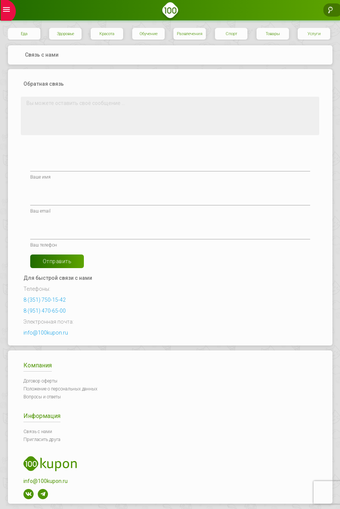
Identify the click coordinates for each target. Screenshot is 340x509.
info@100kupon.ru (45, 333)
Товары (273, 33)
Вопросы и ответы (42, 396)
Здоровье (65, 33)
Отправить (57, 261)
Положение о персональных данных (60, 389)
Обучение (148, 33)
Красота (106, 33)
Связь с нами (37, 431)
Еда (24, 33)
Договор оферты (40, 381)
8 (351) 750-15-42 (44, 300)
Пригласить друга (41, 439)
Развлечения (189, 33)
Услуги (314, 33)
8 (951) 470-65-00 (44, 311)
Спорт (231, 33)
